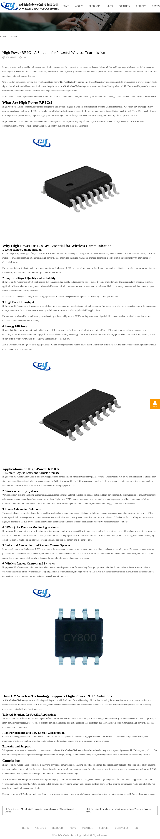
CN (136, 828)
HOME (65, 6)
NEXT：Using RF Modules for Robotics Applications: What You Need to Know (118, 810)
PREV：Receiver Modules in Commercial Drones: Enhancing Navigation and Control (39, 810)
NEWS (110, 6)
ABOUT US (79, 8)
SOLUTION (124, 6)
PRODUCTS (94, 6)
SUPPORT (141, 6)
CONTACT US (121, 828)
